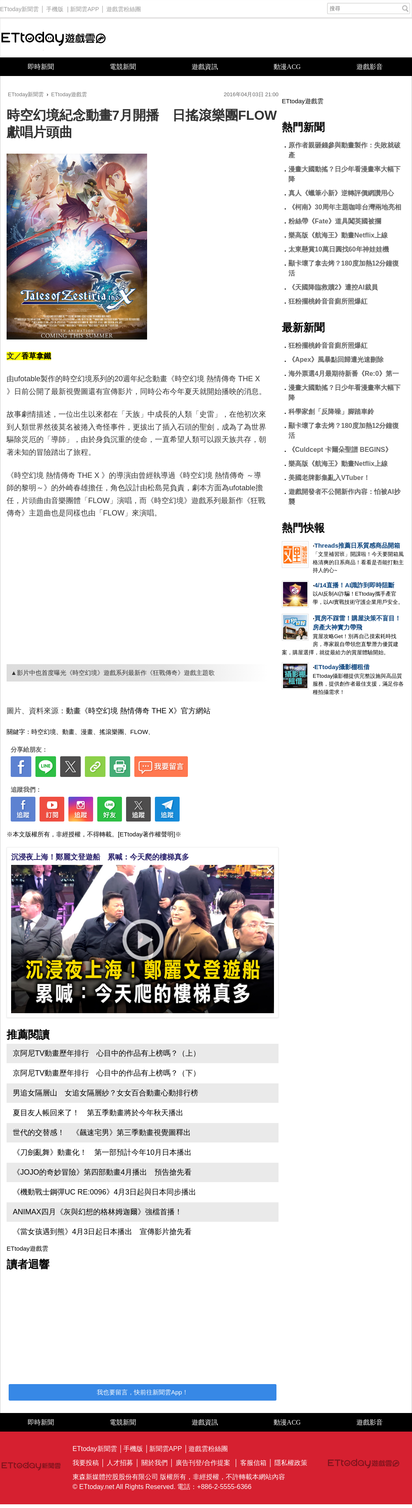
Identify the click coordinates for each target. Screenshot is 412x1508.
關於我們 (154, 1462)
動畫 (68, 731)
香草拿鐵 (36, 356)
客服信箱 (253, 1462)
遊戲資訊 (205, 66)
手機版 (54, 7)
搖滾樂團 (111, 731)
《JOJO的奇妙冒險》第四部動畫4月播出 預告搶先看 (102, 1172)
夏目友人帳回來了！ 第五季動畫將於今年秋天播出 (98, 1113)
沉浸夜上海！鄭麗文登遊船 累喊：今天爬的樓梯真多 (100, 857)
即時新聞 (41, 66)
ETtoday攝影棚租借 (342, 666)
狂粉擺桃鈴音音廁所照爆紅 (328, 301)
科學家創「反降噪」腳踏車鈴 (331, 411)
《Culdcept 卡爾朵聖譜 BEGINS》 (340, 449)
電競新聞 (123, 66)
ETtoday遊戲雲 (53, 37)
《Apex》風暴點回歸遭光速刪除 (336, 359)
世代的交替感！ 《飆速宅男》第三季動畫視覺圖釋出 (102, 1132)
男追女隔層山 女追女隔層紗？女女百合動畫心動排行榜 (105, 1093)
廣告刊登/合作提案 (203, 1462)
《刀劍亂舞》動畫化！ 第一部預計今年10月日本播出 (102, 1152)
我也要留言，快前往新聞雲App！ (142, 1392)
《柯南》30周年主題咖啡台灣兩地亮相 (344, 207)
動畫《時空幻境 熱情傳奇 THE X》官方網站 (138, 711)
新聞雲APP (84, 7)
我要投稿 (86, 1462)
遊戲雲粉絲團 (123, 7)
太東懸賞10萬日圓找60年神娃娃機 (338, 249)
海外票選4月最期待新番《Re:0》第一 (343, 373)
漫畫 (87, 731)
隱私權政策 (290, 1462)
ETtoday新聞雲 (19, 7)
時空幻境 (43, 731)
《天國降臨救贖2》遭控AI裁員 (333, 287)
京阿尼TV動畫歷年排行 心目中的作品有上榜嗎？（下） (106, 1073)
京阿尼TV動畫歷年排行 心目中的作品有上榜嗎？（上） (106, 1053)
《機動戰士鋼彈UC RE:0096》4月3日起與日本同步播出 (104, 1192)
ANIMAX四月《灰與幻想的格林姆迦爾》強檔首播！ (97, 1212)
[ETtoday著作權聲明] (146, 834)
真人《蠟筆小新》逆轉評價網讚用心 (341, 193)
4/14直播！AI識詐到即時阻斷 (354, 585)
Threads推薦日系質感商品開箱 (357, 545)
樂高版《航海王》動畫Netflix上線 (338, 235)
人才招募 (120, 1462)
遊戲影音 (369, 66)
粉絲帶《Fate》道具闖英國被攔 (334, 221)
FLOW (139, 731)
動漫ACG (287, 66)
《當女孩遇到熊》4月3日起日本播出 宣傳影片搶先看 (102, 1232)
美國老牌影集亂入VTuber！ (329, 477)
